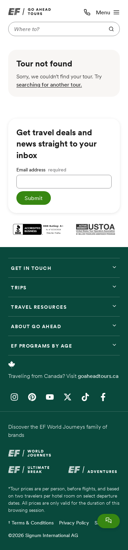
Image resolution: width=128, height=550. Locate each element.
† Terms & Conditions (31, 522)
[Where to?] (55, 29)
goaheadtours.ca (98, 376)
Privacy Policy (74, 522)
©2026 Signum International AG (43, 535)
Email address (41, 169)
